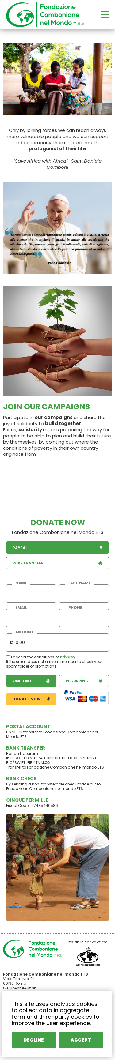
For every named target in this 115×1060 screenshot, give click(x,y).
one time (31, 681)
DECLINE (34, 1040)
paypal (57, 548)
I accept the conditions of (33, 657)
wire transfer (57, 563)
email (21, 607)
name (21, 583)
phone (75, 607)
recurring (84, 681)
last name (79, 583)
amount (24, 632)
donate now (31, 699)
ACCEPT (81, 1040)
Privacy (67, 657)
